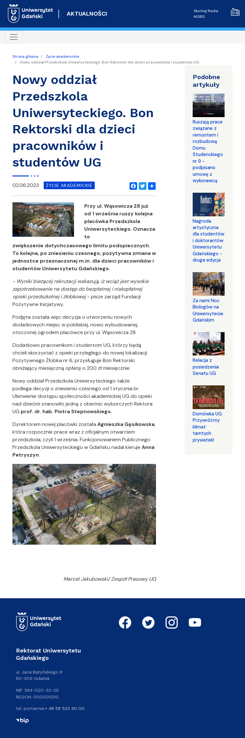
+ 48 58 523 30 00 (65, 708)
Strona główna (25, 56)
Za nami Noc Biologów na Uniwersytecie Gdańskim (208, 310)
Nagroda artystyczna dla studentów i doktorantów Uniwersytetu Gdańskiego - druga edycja (208, 241)
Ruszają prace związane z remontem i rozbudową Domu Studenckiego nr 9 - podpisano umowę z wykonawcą (208, 151)
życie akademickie (69, 185)
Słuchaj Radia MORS (217, 13)
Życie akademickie (62, 56)
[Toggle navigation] (14, 37)
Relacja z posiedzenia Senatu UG (206, 366)
